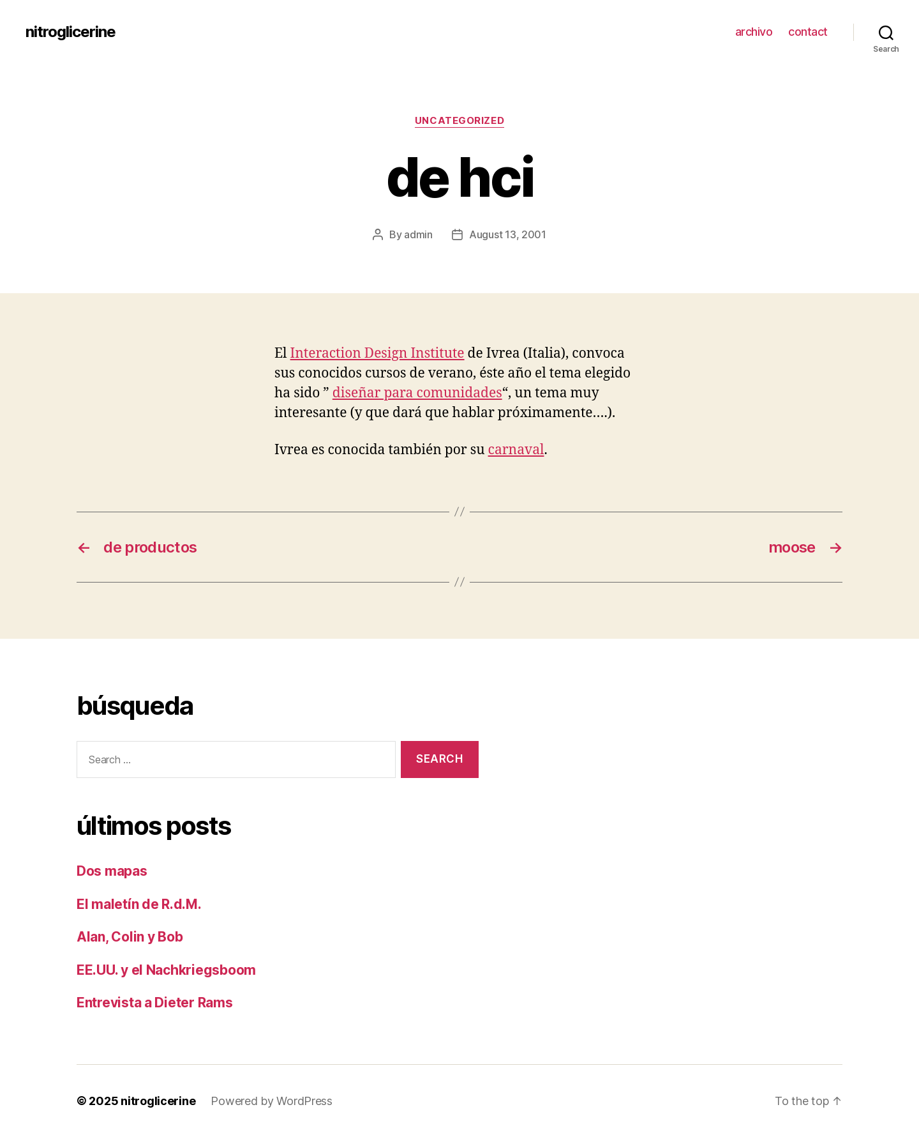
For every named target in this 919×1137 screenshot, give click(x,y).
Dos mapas (112, 871)
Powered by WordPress (271, 1101)
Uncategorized (459, 120)
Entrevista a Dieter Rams (155, 1003)
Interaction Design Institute (377, 353)
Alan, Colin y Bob (130, 937)
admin (418, 234)
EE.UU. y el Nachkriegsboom (166, 970)
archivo (754, 31)
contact (808, 31)
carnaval (516, 450)
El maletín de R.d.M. (139, 904)
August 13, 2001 (507, 234)
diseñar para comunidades (417, 393)
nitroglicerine (71, 32)
